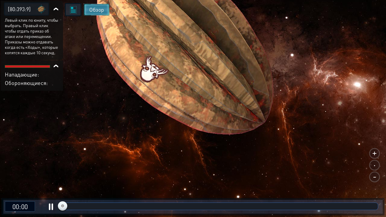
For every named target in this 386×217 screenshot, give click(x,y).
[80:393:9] (19, 8)
